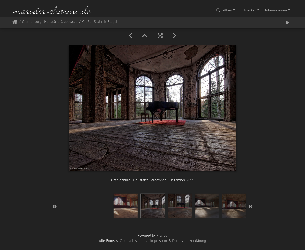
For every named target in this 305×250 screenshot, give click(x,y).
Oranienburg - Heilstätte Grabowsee (50, 22)
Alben (227, 10)
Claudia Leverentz (133, 240)
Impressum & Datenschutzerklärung (178, 240)
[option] (125, 205)
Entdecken (248, 10)
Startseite (14, 22)
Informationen (276, 10)
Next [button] (250, 207)
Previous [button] (55, 207)
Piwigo (162, 235)
